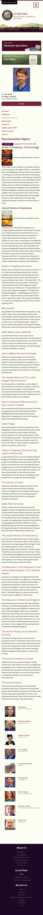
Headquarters (21, 855)
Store (21, 905)
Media (22, 874)
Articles (5, 134)
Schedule (5, 124)
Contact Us (21, 865)
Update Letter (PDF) (9, 128)
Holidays (22, 900)
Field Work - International (21, 880)
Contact (21, 104)
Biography (6, 114)
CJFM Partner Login (9, 2)
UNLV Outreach (8, 131)
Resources (21, 885)
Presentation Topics (9, 118)
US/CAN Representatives (21, 857)
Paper (21, 889)
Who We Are (22, 852)
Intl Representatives (21, 860)
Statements (21, 903)
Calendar (21, 895)
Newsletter (21, 892)
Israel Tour (21, 870)
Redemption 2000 (21, 863)
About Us (21, 847)
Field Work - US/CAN (21, 877)
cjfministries (7, 15)
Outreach (5, 111)
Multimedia (6, 121)
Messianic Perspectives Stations (21, 897)
